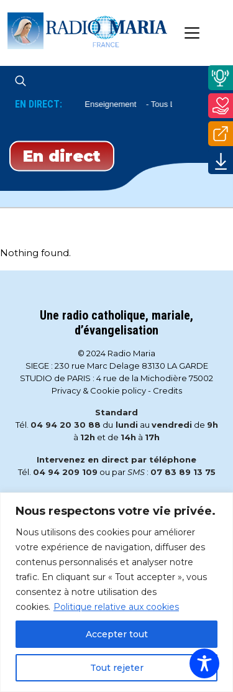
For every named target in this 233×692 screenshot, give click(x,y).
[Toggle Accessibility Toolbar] (204, 663)
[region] (116, 592)
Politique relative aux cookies (116, 606)
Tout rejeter (117, 667)
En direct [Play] (62, 155)
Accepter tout (117, 634)
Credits (167, 390)
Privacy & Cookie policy (99, 390)
